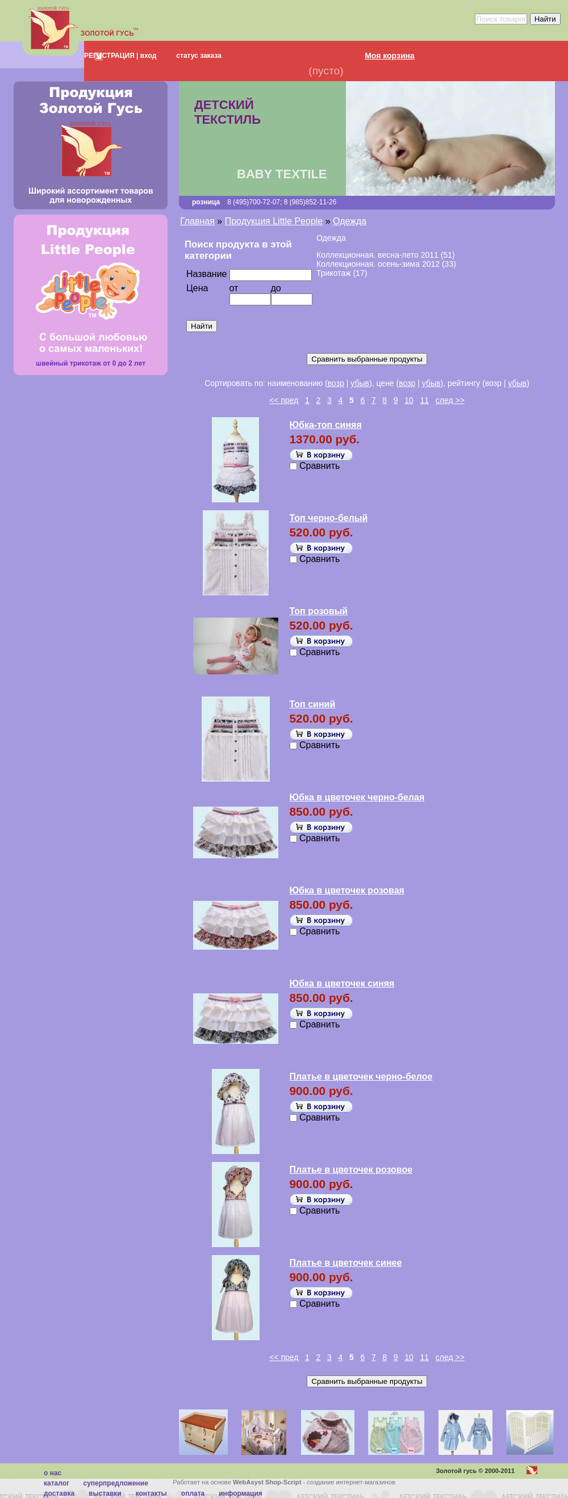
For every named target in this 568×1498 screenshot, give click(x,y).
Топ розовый (319, 611)
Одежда (349, 221)
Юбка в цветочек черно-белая (357, 797)
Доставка (59, 1493)
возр (336, 383)
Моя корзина (390, 55)
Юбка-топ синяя (326, 425)
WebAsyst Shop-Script (267, 1482)
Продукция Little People (274, 221)
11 (424, 400)
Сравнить (319, 466)
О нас (52, 1473)
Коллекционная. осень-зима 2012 (378, 263)
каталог (56, 1483)
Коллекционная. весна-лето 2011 (377, 254)
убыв (359, 383)
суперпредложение (115, 1483)
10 (409, 400)
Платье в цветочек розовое (351, 1169)
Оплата (192, 1493)
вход (147, 56)
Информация (240, 1493)
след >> (450, 400)
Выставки (105, 1493)
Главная (197, 221)
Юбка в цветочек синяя (342, 983)
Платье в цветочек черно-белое (361, 1076)
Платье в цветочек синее (346, 1263)
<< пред (283, 400)
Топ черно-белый (329, 518)
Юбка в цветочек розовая (347, 890)
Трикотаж (333, 273)
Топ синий (313, 704)
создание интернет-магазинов (351, 1482)
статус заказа (199, 56)
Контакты (151, 1493)
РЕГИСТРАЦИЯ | (111, 56)
